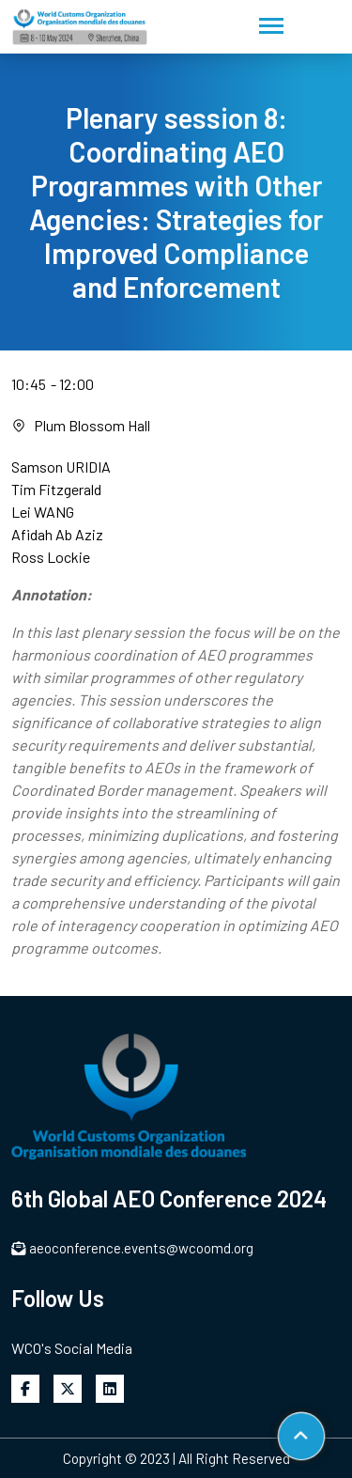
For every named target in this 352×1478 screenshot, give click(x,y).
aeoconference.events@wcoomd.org (132, 1247)
